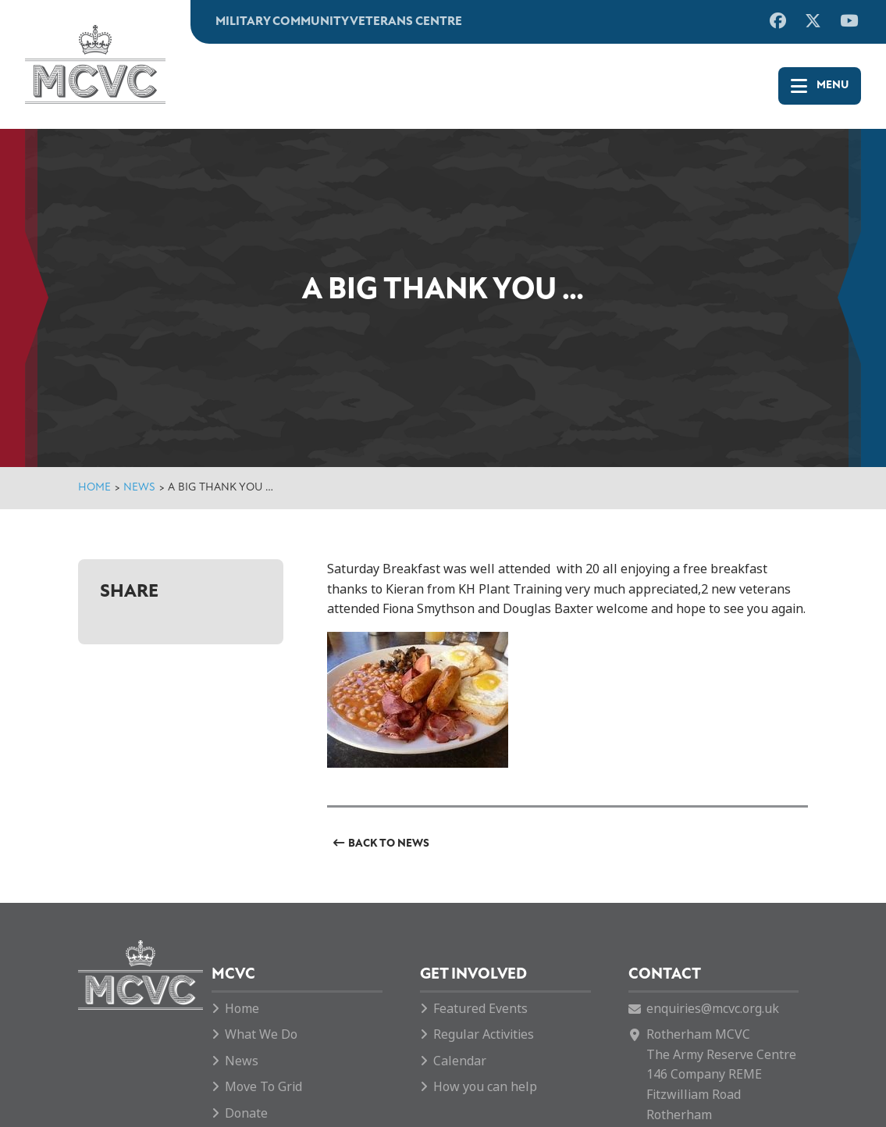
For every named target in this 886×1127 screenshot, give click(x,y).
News (139, 488)
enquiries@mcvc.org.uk (712, 1009)
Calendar (459, 1061)
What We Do (261, 1034)
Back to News (388, 844)
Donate (246, 1113)
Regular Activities (483, 1034)
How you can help (485, 1087)
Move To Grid (263, 1087)
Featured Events (480, 1009)
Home (94, 488)
